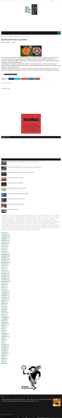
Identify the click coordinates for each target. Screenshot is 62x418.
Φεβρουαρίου (4, 244)
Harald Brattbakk (36, 227)
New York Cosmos (29, 224)
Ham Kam (12, 225)
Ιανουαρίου (4, 242)
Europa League (10, 220)
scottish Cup (16, 36)
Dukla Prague (52, 220)
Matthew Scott (11, 229)
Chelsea (16, 220)
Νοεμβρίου (4, 239)
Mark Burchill (4, 229)
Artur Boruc (15, 227)
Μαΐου (2, 248)
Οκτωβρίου (4, 237)
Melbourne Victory (19, 225)
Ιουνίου (3, 250)
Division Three (28, 227)
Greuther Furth (21, 224)
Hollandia (57, 225)
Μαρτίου (3, 245)
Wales (33, 229)
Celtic (10, 216)
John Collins (56, 227)
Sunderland (22, 220)
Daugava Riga (50, 225)
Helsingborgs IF (28, 222)
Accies (38, 225)
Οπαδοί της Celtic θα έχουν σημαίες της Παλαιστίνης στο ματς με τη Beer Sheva (24, 167)
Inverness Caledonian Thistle (30, 218)
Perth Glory (27, 225)
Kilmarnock (58, 216)
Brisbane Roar (43, 225)
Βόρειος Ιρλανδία (5, 225)
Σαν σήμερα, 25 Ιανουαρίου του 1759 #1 (15, 178)
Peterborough (10, 222)
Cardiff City (35, 220)
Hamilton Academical (19, 218)
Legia (34, 222)
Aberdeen (36, 216)
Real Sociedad (40, 222)
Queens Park (28, 220)
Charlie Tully (22, 227)
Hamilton (39, 218)
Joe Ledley (43, 227)
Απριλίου (3, 247)
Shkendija (33, 225)
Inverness (51, 218)
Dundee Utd (4, 218)
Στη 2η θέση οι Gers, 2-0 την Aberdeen (15, 183)
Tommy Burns (27, 229)
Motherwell (11, 36)
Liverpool (4, 220)
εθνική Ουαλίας (13, 224)
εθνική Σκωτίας (24, 216)
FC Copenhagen (55, 222)
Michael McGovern (19, 229)
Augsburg (36, 224)
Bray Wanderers (48, 222)
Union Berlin (52, 224)
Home (2, 36)
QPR (40, 220)
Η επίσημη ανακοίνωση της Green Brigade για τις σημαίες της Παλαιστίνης (23, 162)
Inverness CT (45, 218)
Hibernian (46, 216)
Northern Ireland (5, 224)
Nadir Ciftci (4, 227)
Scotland (17, 216)
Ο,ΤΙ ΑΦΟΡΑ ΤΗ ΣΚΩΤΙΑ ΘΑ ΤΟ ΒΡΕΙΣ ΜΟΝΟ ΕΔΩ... (10, 1)
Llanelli (47, 224)
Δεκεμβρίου (4, 240)
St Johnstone (11, 218)
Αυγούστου (4, 234)
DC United (42, 224)
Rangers (30, 216)
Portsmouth (17, 222)
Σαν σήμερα (4, 216)
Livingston (57, 218)
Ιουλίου (3, 233)
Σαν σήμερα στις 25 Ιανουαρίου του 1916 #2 (16, 188)
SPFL (13, 216)
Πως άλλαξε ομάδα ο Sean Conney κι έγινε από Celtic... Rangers (20, 172)
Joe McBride (49, 227)
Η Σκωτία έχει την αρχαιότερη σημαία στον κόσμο (17, 194)
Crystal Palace (45, 220)
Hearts (6, 36)
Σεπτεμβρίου (4, 236)
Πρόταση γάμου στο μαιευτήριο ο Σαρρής (16, 204)
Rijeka (23, 222)
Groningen (4, 222)
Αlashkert (38, 229)
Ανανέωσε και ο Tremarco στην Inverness (16, 199)
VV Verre (9, 227)
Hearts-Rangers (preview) (12, 209)
